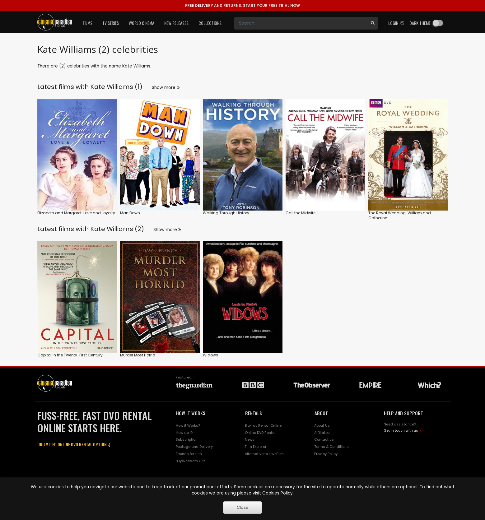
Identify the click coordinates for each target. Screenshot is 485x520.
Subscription (187, 439)
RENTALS (253, 413)
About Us (322, 425)
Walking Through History (226, 213)
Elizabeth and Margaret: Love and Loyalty (76, 213)
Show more (166, 88)
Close (243, 507)
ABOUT (321, 413)
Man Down (130, 213)
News (249, 439)
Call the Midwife (300, 213)
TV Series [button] (110, 23)
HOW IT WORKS (190, 413)
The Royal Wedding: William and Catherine (399, 215)
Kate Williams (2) (117, 229)
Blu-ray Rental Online (263, 425)
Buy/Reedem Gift (190, 460)
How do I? (184, 432)
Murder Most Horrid (137, 355)
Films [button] (87, 23)
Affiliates (322, 432)
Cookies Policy (277, 493)
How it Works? (188, 425)
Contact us (324, 439)
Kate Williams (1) (116, 86)
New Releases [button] (176, 23)
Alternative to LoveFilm (264, 453)
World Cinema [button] (141, 23)
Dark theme (420, 23)
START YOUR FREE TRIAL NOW (242, 5)
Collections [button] (210, 23)
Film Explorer (255, 446)
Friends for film (189, 453)
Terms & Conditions (331, 446)
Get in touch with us (401, 430)
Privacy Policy (326, 453)
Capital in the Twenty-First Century (70, 355)
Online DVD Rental (260, 432)
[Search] (300, 23)
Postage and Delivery (194, 446)
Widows (210, 355)
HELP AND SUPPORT (403, 413)
